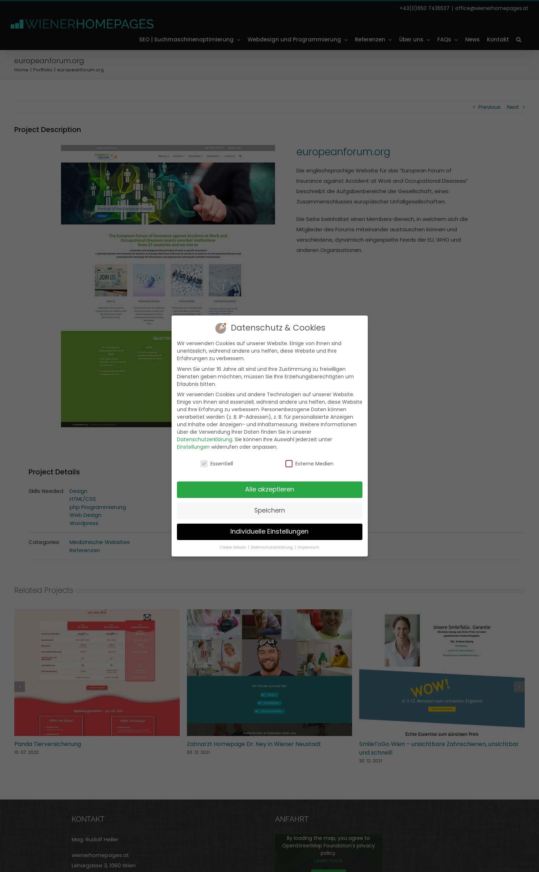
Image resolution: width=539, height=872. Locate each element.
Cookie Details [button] (233, 546)
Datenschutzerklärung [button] (272, 546)
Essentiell (216, 463)
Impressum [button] (308, 546)
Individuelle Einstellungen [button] (269, 530)
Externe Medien (309, 463)
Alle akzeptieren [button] (269, 488)
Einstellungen (193, 446)
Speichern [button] (269, 509)
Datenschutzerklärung (204, 438)
